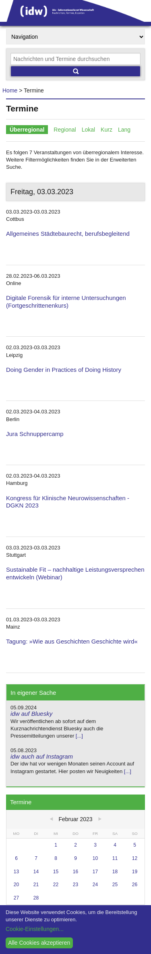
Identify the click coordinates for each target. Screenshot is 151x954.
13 (16, 871)
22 (55, 884)
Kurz (106, 129)
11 (115, 858)
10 (95, 858)
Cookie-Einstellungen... (35, 929)
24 (95, 884)
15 (55, 871)
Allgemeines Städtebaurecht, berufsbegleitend (68, 233)
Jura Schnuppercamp (35, 433)
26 (134, 884)
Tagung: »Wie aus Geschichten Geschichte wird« (72, 641)
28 (36, 898)
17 (95, 871)
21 (36, 884)
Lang (124, 129)
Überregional (27, 129)
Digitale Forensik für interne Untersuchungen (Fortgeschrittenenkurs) (66, 301)
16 (75, 871)
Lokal (88, 129)
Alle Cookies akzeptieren (39, 942)
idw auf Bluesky (31, 713)
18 (115, 871)
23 (75, 884)
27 (16, 898)
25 (115, 884)
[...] (79, 736)
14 (36, 871)
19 (134, 871)
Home (9, 90)
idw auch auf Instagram (41, 756)
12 (134, 858)
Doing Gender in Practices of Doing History (63, 369)
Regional (65, 129)
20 (16, 884)
